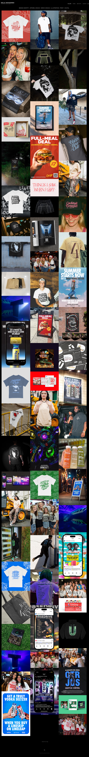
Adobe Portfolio (47, 753)
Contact (85, 3)
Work (74, 3)
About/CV (79, 3)
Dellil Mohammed (7, 3)
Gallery (69, 3)
